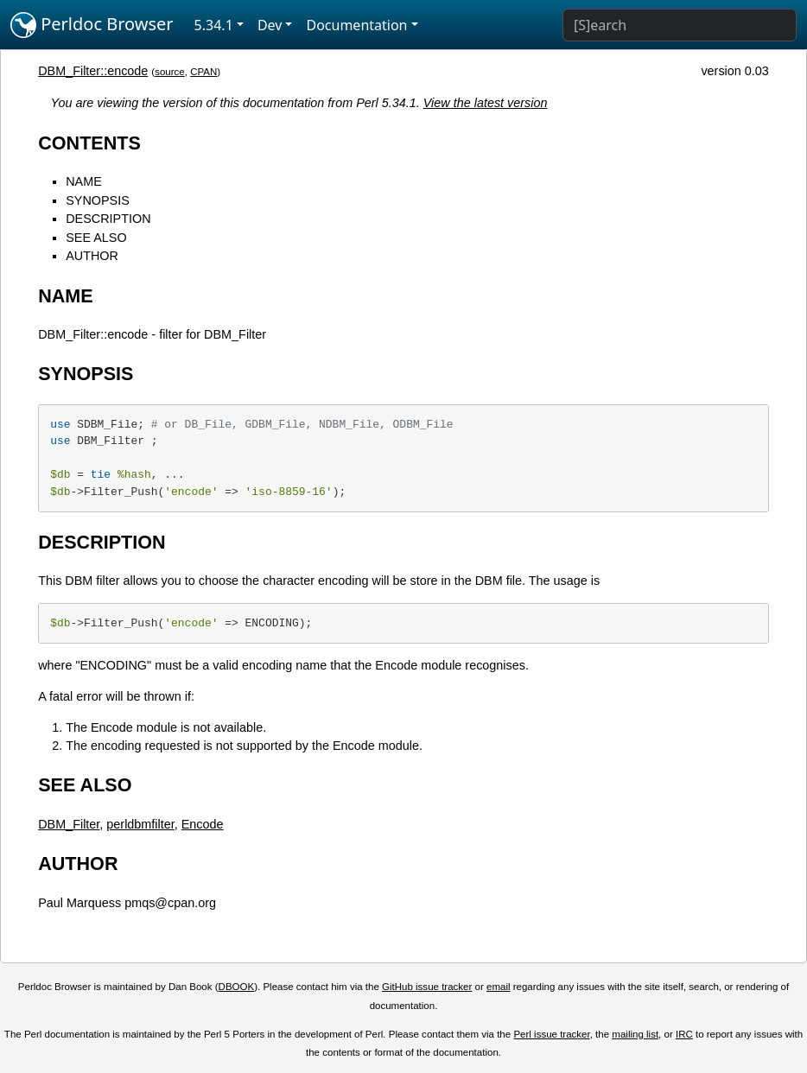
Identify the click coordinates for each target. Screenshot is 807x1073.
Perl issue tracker (551, 1034)
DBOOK (237, 986)
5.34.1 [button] (213, 25)
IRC (684, 1034)
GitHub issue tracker (427, 986)
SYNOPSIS (98, 200)
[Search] (679, 25)
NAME (84, 181)
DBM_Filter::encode (93, 71)
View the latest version (485, 103)
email (498, 986)
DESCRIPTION (108, 218)
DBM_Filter (68, 824)
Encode (202, 824)
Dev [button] (270, 25)
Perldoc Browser (92, 25)
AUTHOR (92, 256)
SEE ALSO (96, 237)
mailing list (635, 1034)
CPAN (203, 72)
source (170, 72)
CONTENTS (89, 143)
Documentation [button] (356, 25)
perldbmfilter (140, 824)
